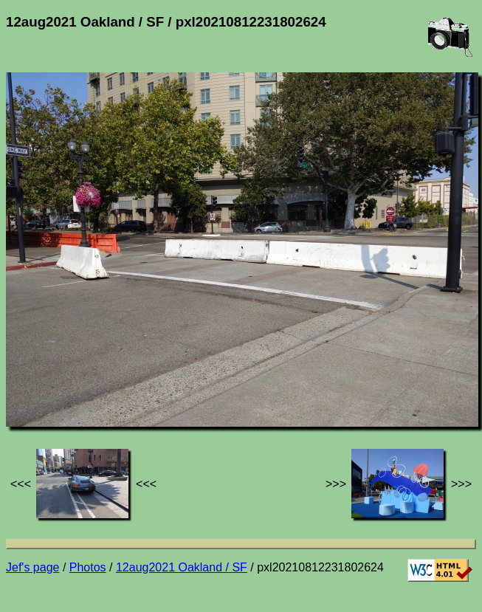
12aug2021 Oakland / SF (181, 567)
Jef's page (32, 567)
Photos (87, 567)
